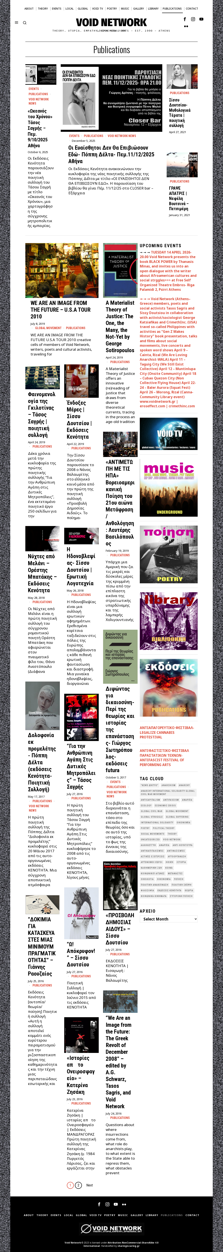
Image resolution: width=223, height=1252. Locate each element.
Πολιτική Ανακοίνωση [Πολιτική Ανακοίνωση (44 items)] (154, 885)
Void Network (73, 1242)
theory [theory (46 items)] (172, 834)
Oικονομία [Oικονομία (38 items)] (183, 822)
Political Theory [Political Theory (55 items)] (164, 828)
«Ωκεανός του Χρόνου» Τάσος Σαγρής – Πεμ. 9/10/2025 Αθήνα (40, 128)
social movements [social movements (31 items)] (152, 834)
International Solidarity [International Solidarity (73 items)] (157, 822)
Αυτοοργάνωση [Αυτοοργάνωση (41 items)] (177, 856)
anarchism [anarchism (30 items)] (169, 785)
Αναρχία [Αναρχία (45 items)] (164, 845)
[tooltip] (184, 19)
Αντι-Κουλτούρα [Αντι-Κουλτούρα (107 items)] (183, 845)
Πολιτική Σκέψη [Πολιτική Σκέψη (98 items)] (182, 885)
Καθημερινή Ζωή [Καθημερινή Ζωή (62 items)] (151, 868)
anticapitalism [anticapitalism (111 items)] (150, 800)
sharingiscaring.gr (129, 1245)
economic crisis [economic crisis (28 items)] (165, 805)
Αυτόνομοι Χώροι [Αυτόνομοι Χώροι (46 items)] (151, 862)
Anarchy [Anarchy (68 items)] (184, 785)
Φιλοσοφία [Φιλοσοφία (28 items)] (147, 890)
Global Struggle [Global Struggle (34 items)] (152, 817)
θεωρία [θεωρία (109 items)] (189, 890)
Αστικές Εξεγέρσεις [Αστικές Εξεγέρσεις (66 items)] (153, 856)
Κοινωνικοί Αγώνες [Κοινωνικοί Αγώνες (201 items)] (153, 873)
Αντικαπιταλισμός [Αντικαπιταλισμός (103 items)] (152, 851)
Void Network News (122, 136)
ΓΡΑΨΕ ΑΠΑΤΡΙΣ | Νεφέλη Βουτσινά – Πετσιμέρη (179, 198)
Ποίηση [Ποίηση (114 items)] (178, 879)
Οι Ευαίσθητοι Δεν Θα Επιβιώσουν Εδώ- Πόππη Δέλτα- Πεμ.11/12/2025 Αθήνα (111, 154)
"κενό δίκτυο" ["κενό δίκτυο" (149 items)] (149, 785)
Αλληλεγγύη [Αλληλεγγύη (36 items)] (148, 845)
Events (74, 136)
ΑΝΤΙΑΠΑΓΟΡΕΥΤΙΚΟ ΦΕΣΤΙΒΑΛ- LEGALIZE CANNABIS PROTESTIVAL (167, 732)
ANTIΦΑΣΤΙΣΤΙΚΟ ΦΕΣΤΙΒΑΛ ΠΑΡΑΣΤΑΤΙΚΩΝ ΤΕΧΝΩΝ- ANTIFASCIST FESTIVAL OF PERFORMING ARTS (164, 757)
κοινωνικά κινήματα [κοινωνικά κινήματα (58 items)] (154, 896)
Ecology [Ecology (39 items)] (146, 805)
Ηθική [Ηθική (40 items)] (169, 862)
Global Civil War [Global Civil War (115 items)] (151, 811)
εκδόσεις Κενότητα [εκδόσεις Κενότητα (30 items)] (169, 890)
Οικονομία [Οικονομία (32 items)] (164, 879)
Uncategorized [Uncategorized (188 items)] (150, 839)
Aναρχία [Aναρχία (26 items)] (187, 800)
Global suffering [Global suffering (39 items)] (177, 817)
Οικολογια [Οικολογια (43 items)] (147, 879)
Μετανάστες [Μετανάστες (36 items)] (175, 873)
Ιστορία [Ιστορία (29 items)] (181, 862)
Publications (93, 136)
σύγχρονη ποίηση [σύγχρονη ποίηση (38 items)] (181, 896)
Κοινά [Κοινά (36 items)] (169, 868)
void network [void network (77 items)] (172, 839)
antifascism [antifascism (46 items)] (171, 800)
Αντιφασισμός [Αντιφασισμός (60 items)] (176, 851)
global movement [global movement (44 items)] (177, 811)
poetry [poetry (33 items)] (145, 828)
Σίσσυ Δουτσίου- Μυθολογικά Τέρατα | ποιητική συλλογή (179, 113)
